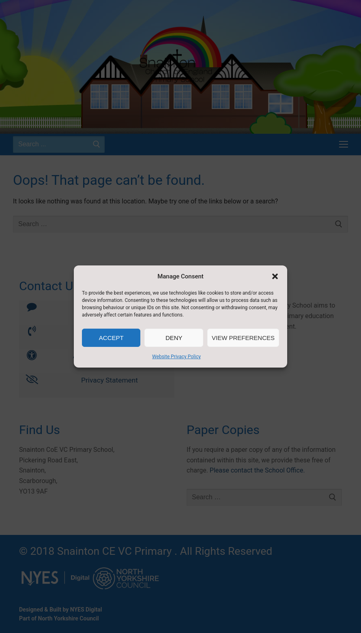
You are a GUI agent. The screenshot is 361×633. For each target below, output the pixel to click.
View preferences (243, 337)
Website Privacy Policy (176, 356)
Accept (111, 337)
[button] (275, 276)
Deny (174, 337)
